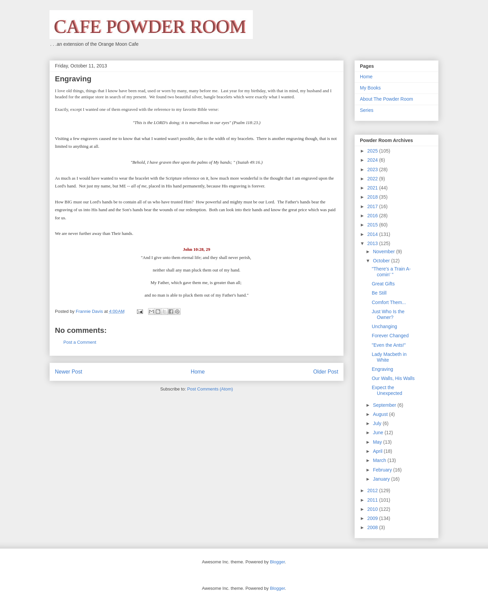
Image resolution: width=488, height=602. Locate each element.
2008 (373, 527)
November (384, 251)
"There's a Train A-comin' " (391, 271)
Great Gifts (383, 283)
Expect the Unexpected (387, 390)
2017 (373, 206)
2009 (373, 518)
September (385, 405)
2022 (373, 178)
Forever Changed (390, 335)
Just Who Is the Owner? (388, 314)
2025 (373, 151)
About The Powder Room (386, 99)
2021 (373, 187)
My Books (370, 88)
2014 (373, 234)
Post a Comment (79, 342)
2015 (373, 224)
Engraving (382, 369)
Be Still (379, 293)
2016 (373, 215)
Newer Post (68, 372)
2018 (373, 197)
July (378, 423)
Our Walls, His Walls (393, 378)
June (378, 432)
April (378, 451)
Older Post (325, 372)
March (380, 460)
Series (366, 110)
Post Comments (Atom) (210, 389)
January (382, 479)
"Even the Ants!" (389, 345)
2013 (373, 243)
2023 (373, 169)
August (381, 414)
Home (198, 372)
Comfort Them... (389, 302)
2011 (373, 500)
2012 (373, 490)
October (382, 260)
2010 (373, 509)
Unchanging (384, 326)
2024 (373, 160)
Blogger (277, 561)
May (378, 442)
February (383, 470)
